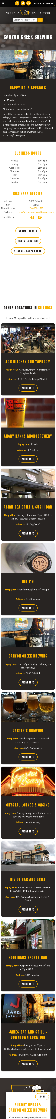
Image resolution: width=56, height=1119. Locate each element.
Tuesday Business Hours (21, 973)
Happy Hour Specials (19, 909)
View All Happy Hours (28, 251)
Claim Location (28, 241)
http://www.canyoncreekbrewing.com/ (36, 211)
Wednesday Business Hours (23, 1010)
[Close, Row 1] (28, 959)
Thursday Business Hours (22, 1047)
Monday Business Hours (21, 935)
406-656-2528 (36, 208)
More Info (28, 388)
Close (42, 865)
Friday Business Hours (20, 1085)
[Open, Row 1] (28, 946)
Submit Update (28, 231)
